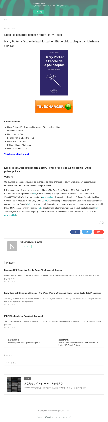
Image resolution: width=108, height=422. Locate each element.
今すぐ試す (38, 12)
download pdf (48, 197)
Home (5, 19)
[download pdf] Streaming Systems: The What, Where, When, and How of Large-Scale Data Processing (52, 293)
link (34, 194)
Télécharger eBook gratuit (16, 154)
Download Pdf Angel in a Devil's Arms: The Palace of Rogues (33, 270)
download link (10, 215)
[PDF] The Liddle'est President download (23, 316)
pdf (46, 201)
